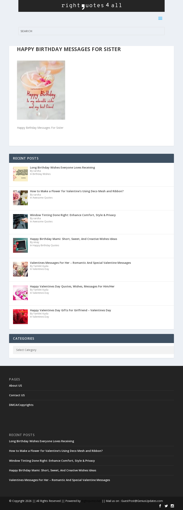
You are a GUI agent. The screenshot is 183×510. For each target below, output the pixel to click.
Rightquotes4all (91, 501)
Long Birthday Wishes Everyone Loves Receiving (41, 441)
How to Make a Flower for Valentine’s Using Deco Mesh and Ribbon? (56, 451)
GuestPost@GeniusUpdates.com (142, 501)
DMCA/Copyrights (21, 405)
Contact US (17, 395)
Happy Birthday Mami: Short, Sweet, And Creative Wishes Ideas (52, 470)
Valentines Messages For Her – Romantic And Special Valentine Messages (59, 480)
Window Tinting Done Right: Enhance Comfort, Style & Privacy (52, 460)
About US (15, 385)
